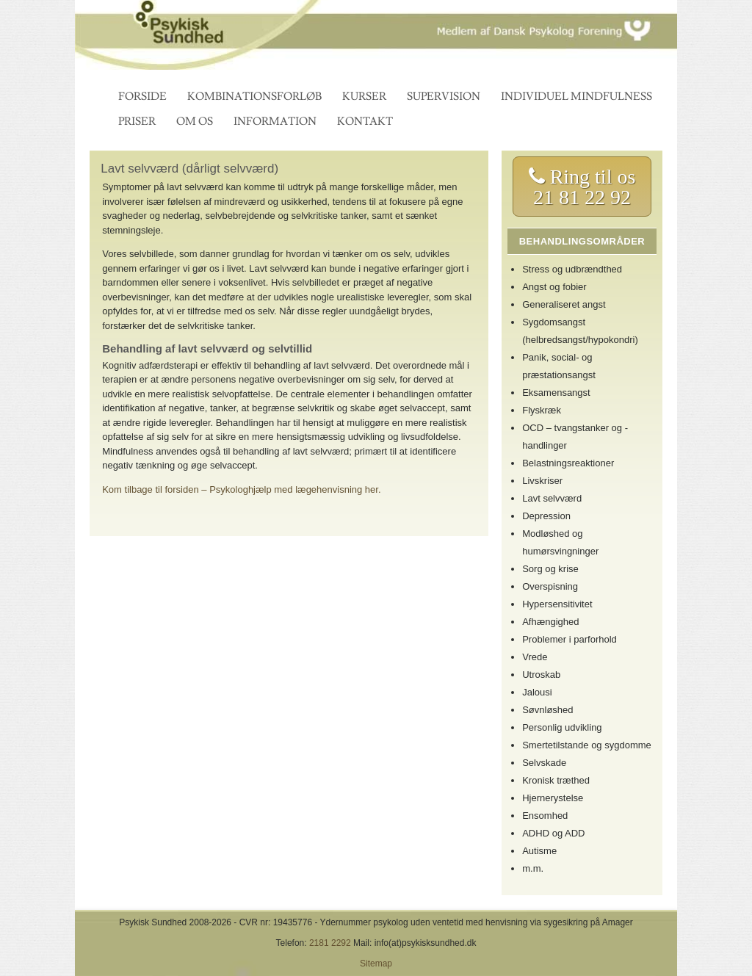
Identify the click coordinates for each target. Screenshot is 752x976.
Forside (142, 97)
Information (275, 122)
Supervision (443, 97)
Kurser (364, 97)
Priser (137, 122)
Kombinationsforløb (254, 97)
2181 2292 (330, 943)
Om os (194, 122)
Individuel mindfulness (576, 97)
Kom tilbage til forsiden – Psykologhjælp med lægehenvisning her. (241, 489)
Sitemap (376, 963)
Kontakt (365, 122)
